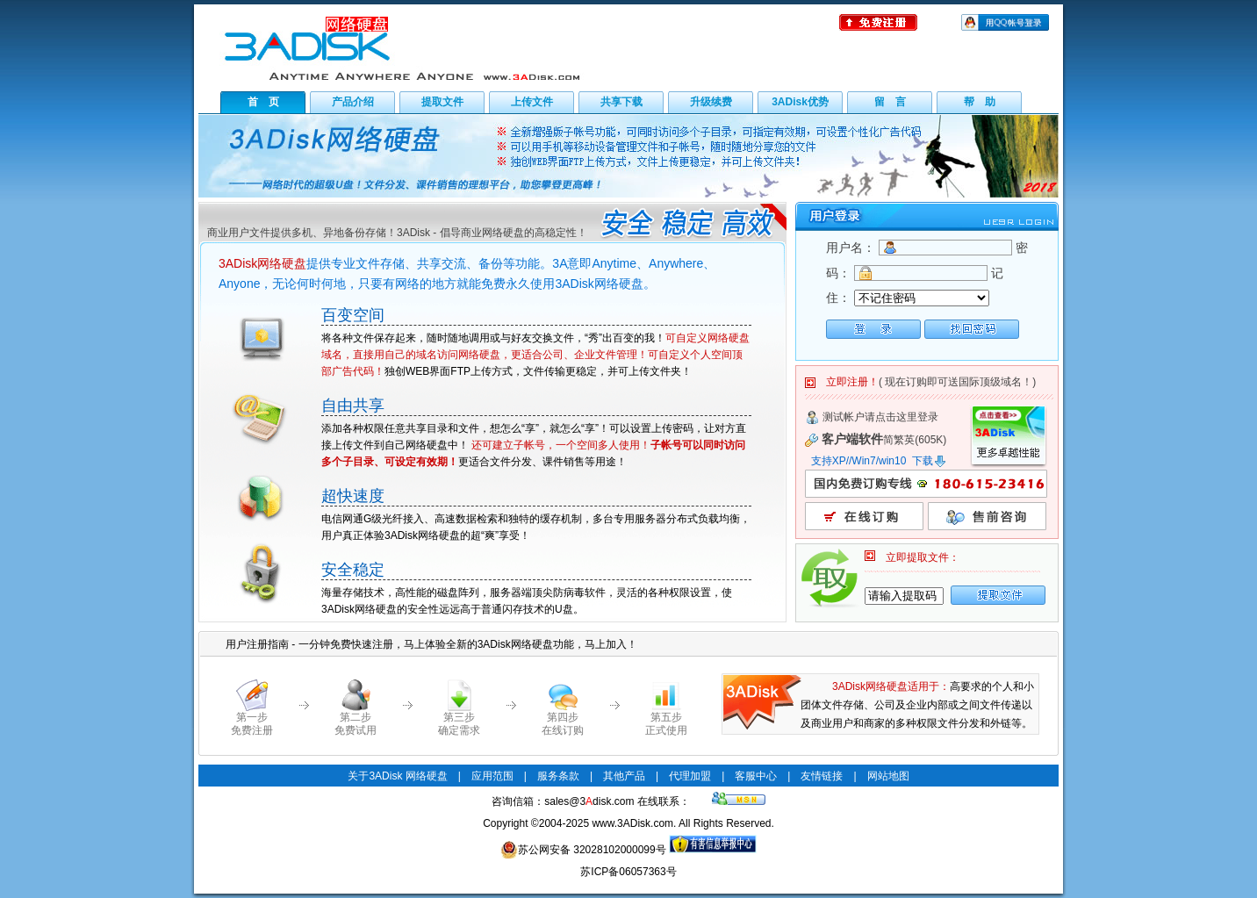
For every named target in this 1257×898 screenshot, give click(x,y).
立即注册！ (852, 382)
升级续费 (711, 102)
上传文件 (532, 102)
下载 (929, 461)
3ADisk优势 (800, 102)
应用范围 (492, 776)
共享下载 (621, 102)
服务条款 (558, 776)
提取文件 (442, 102)
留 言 (890, 102)
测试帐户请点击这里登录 (880, 417)
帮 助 (979, 102)
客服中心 (756, 776)
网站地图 (888, 776)
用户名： (850, 248)
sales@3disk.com (589, 801)
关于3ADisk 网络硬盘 (397, 776)
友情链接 (822, 776)
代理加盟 (690, 776)
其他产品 (624, 776)
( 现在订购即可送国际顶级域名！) (957, 382)
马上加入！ (611, 644)
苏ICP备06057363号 (628, 872)
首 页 (263, 102)
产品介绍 (353, 102)
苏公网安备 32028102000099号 (583, 849)
